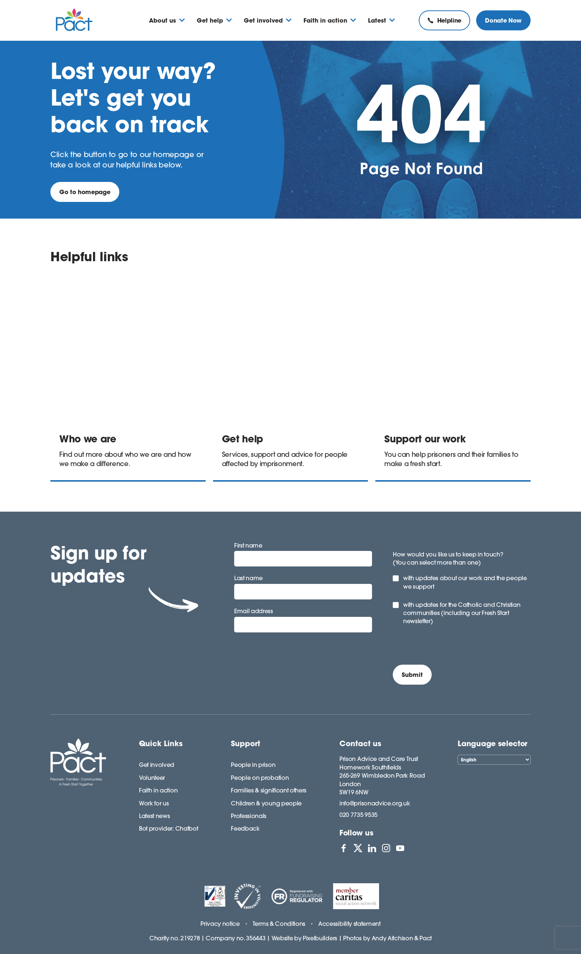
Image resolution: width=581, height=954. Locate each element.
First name (248, 545)
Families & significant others (268, 790)
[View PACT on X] (357, 848)
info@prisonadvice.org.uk (374, 803)
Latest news (154, 816)
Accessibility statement (349, 923)
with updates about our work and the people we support (465, 582)
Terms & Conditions (279, 923)
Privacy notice (220, 923)
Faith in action (158, 790)
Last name (248, 578)
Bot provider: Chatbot (168, 828)
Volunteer (152, 777)
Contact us (360, 743)
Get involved (156, 764)
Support (245, 743)
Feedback (245, 828)
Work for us (154, 803)
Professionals (248, 816)
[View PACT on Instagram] (386, 848)
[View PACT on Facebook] (343, 848)
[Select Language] (494, 760)
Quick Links (161, 743)
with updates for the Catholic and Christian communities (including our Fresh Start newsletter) (461, 613)
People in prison (253, 764)
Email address (253, 611)
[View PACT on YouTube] (400, 848)
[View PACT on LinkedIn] (372, 848)
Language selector (492, 743)
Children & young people (266, 803)
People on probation (260, 777)
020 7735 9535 (358, 814)
